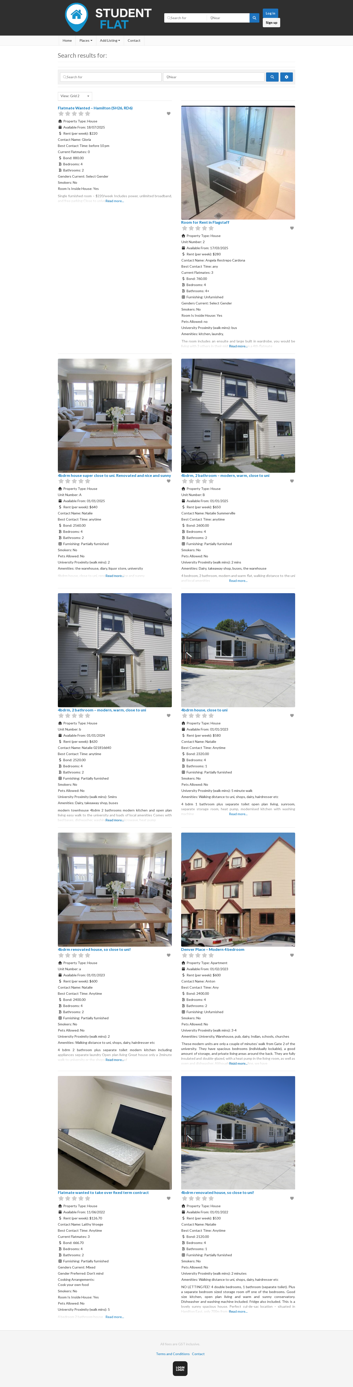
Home (67, 40)
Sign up (271, 22)
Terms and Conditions (173, 1354)
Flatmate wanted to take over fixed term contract (103, 1192)
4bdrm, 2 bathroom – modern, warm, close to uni (225, 475)
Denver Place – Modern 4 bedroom (212, 949)
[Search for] (185, 18)
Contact (134, 40)
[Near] (228, 18)
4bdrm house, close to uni (204, 709)
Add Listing (108, 40)
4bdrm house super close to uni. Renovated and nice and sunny (114, 475)
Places (84, 40)
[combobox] (75, 96)
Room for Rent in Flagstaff (205, 222)
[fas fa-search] (254, 18)
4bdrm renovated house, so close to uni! (94, 949)
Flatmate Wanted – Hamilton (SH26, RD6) (95, 107)
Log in (270, 13)
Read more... (114, 201)
